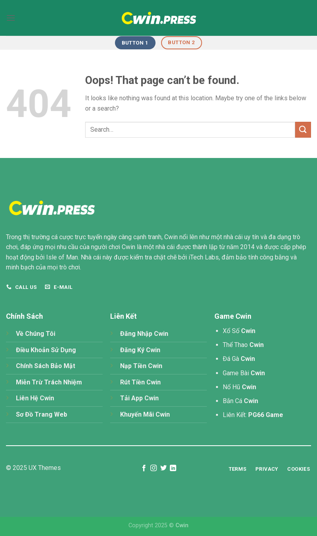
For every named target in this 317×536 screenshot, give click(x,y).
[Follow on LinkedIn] (173, 468)
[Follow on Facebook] (144, 468)
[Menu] (11, 17)
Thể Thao (243, 345)
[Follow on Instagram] (153, 468)
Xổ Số (239, 331)
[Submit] (303, 129)
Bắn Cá (240, 401)
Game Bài (244, 373)
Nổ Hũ (239, 387)
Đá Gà (239, 359)
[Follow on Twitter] (163, 468)
